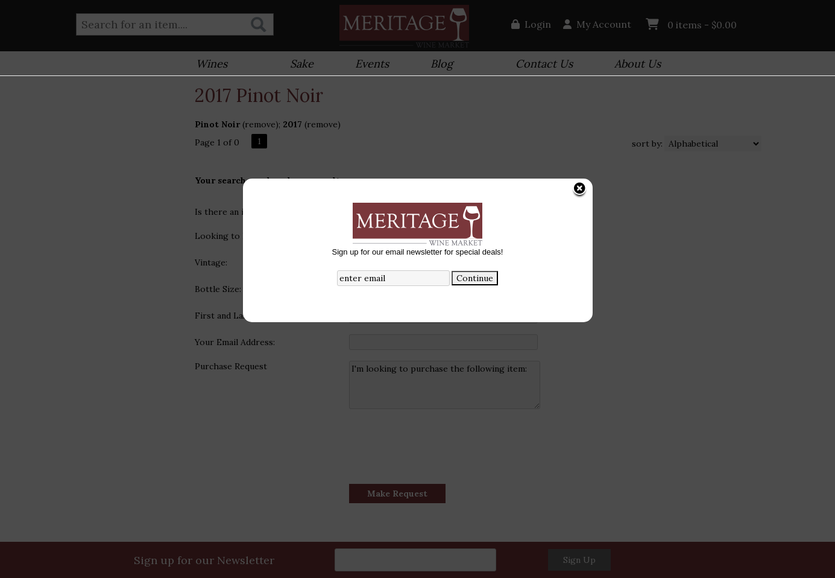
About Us (633, 65)
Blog (437, 65)
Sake (302, 64)
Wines (208, 65)
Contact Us (544, 64)
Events (368, 65)
